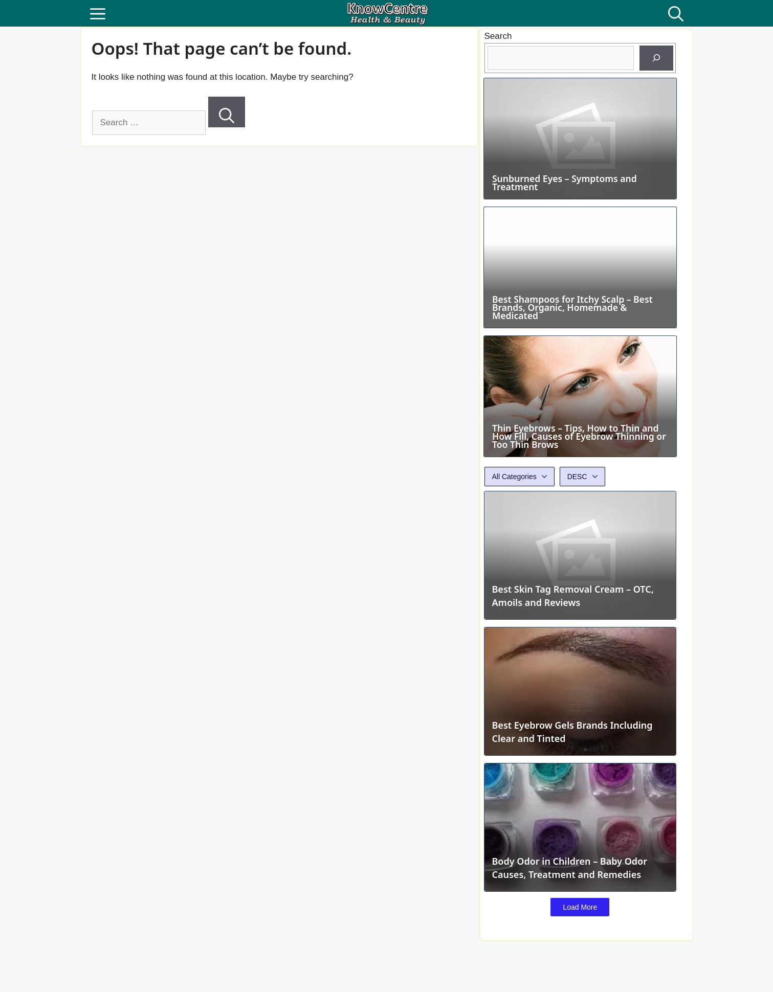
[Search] (226, 112)
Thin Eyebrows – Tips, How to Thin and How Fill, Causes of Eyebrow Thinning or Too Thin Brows (578, 457)
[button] (676, 13)
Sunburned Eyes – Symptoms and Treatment (567, 189)
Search (498, 36)
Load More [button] (580, 929)
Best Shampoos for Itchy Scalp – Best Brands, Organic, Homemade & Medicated (575, 321)
